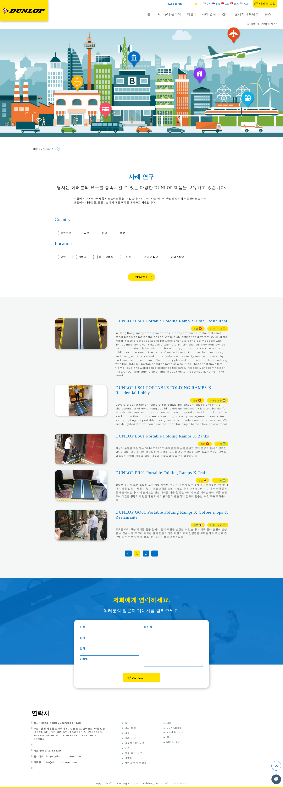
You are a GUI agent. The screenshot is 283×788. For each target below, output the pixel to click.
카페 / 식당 (177, 257)
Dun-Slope (174, 727)
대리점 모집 (265, 3)
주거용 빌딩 (151, 257)
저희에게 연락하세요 (262, 24)
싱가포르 (65, 233)
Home (35, 149)
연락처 (129, 757)
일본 (86, 233)
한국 (104, 233)
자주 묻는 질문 (133, 752)
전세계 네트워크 (247, 14)
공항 (63, 257)
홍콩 (122, 233)
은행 (128, 257)
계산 (169, 737)
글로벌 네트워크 (134, 742)
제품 (191, 14)
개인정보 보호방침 (136, 762)
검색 (225, 14)
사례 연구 (209, 14)
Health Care (175, 732)
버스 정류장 (106, 257)
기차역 (82, 257)
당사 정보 (130, 727)
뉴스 (268, 14)
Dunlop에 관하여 (169, 14)
